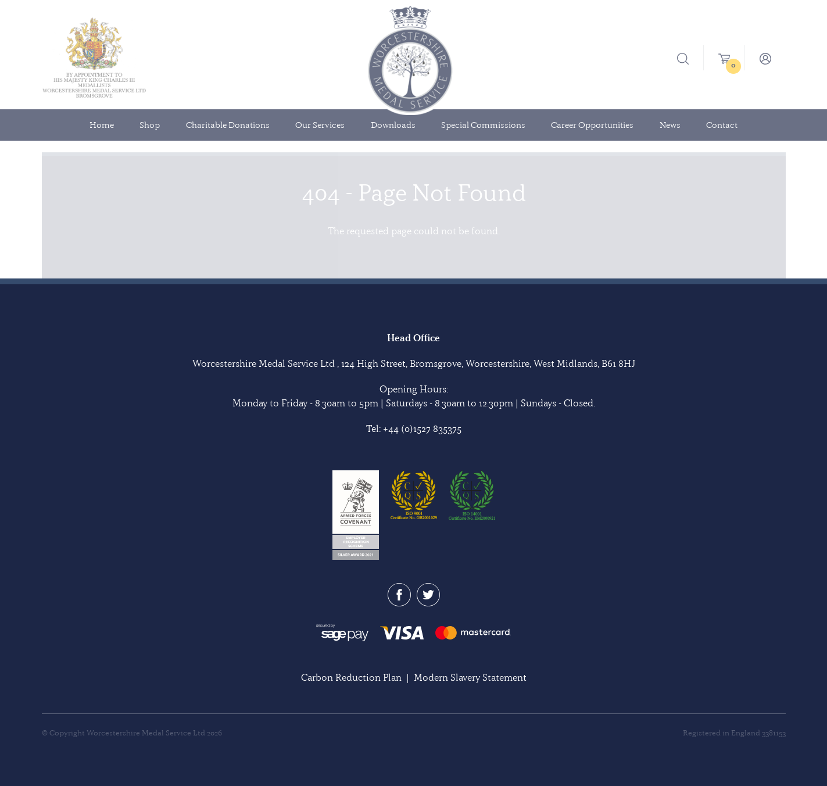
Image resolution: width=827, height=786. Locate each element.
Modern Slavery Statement (470, 677)
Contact (722, 125)
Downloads (393, 125)
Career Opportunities (592, 125)
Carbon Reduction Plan (351, 677)
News (670, 125)
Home (101, 125)
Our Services (320, 125)
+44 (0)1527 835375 (422, 428)
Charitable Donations (228, 125)
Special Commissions (483, 125)
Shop (149, 125)
